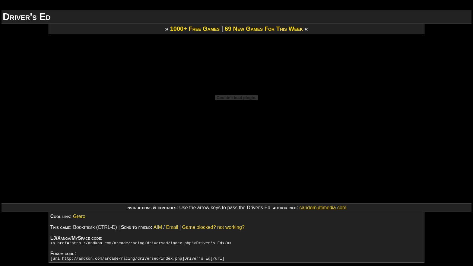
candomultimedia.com (323, 207)
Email (172, 227)
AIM (158, 227)
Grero (79, 216)
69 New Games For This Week (264, 28)
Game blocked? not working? (213, 227)
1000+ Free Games (195, 28)
